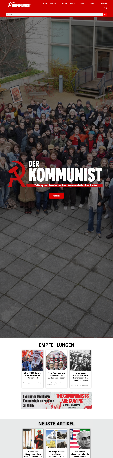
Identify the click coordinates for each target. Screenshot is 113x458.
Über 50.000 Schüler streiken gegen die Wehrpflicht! (32, 375)
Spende (72, 4)
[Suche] (105, 14)
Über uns (54, 3)
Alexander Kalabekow (53, 383)
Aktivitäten (104, 3)
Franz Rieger (26, 383)
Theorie (93, 3)
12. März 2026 (51, 384)
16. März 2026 (37, 383)
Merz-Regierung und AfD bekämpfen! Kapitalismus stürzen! (56, 375)
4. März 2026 (84, 385)
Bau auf (64, 4)
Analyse (82, 3)
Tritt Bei (44, 4)
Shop (106, 7)
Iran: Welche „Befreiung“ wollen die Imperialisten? (80, 454)
